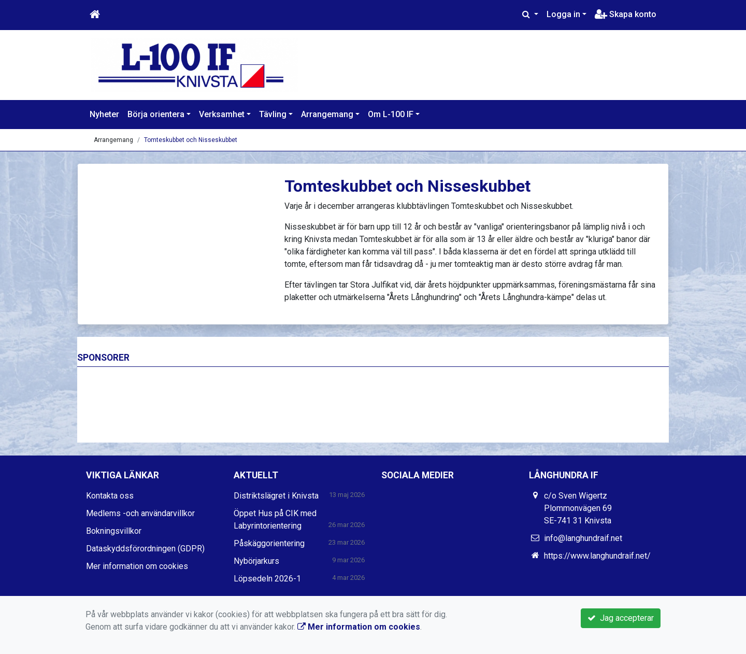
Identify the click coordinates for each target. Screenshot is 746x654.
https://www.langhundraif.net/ (597, 556)
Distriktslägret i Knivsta (276, 496)
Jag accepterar (620, 618)
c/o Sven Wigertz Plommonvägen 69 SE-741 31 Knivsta (578, 508)
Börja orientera (155, 114)
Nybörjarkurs (256, 561)
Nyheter (104, 114)
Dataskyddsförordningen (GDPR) (145, 548)
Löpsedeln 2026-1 (267, 579)
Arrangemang (327, 114)
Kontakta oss (110, 496)
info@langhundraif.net (583, 538)
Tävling (272, 114)
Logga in (563, 14)
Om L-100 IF (390, 114)
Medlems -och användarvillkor (140, 513)
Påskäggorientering (269, 543)
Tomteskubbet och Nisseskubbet (190, 140)
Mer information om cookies (137, 566)
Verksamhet (222, 114)
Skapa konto (625, 14)
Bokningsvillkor (113, 531)
